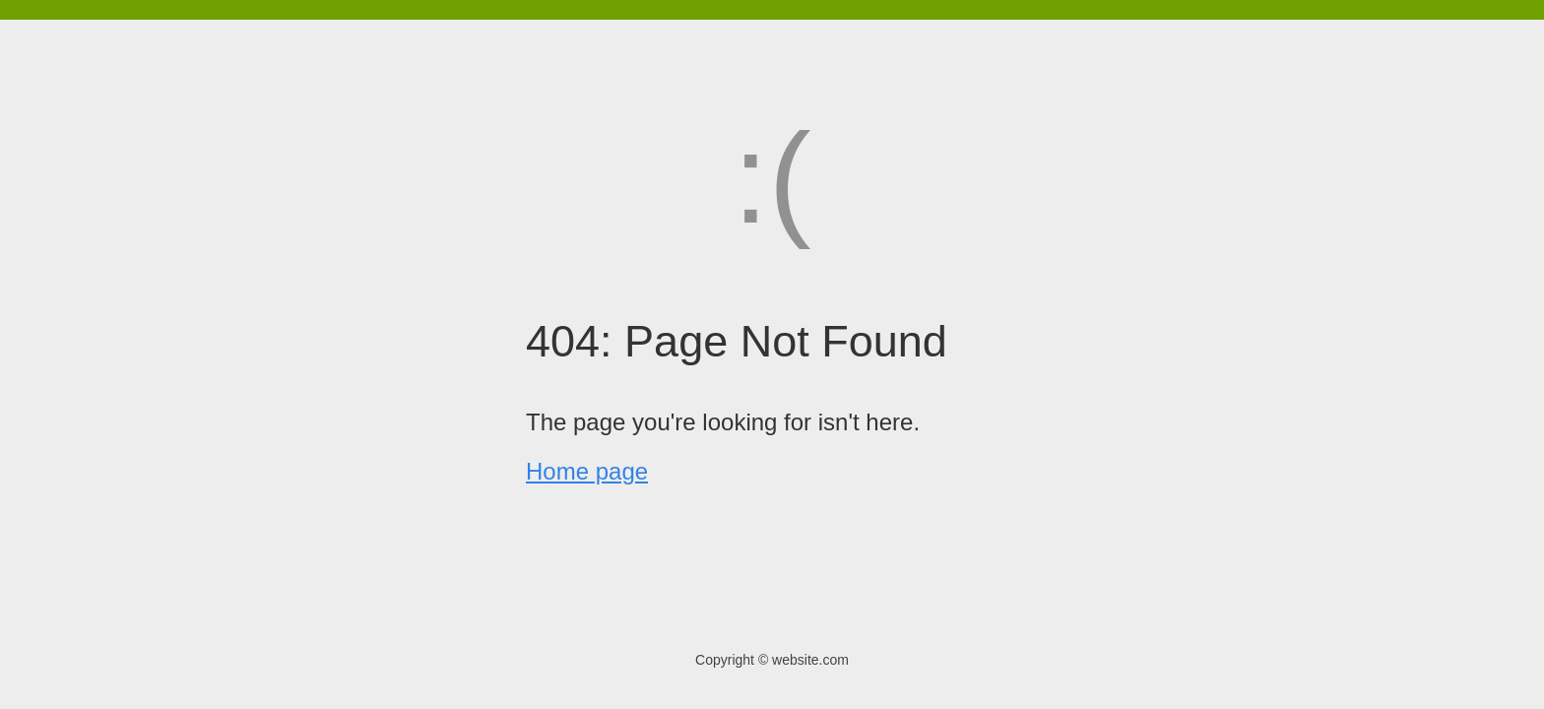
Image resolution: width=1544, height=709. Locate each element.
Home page (587, 471)
